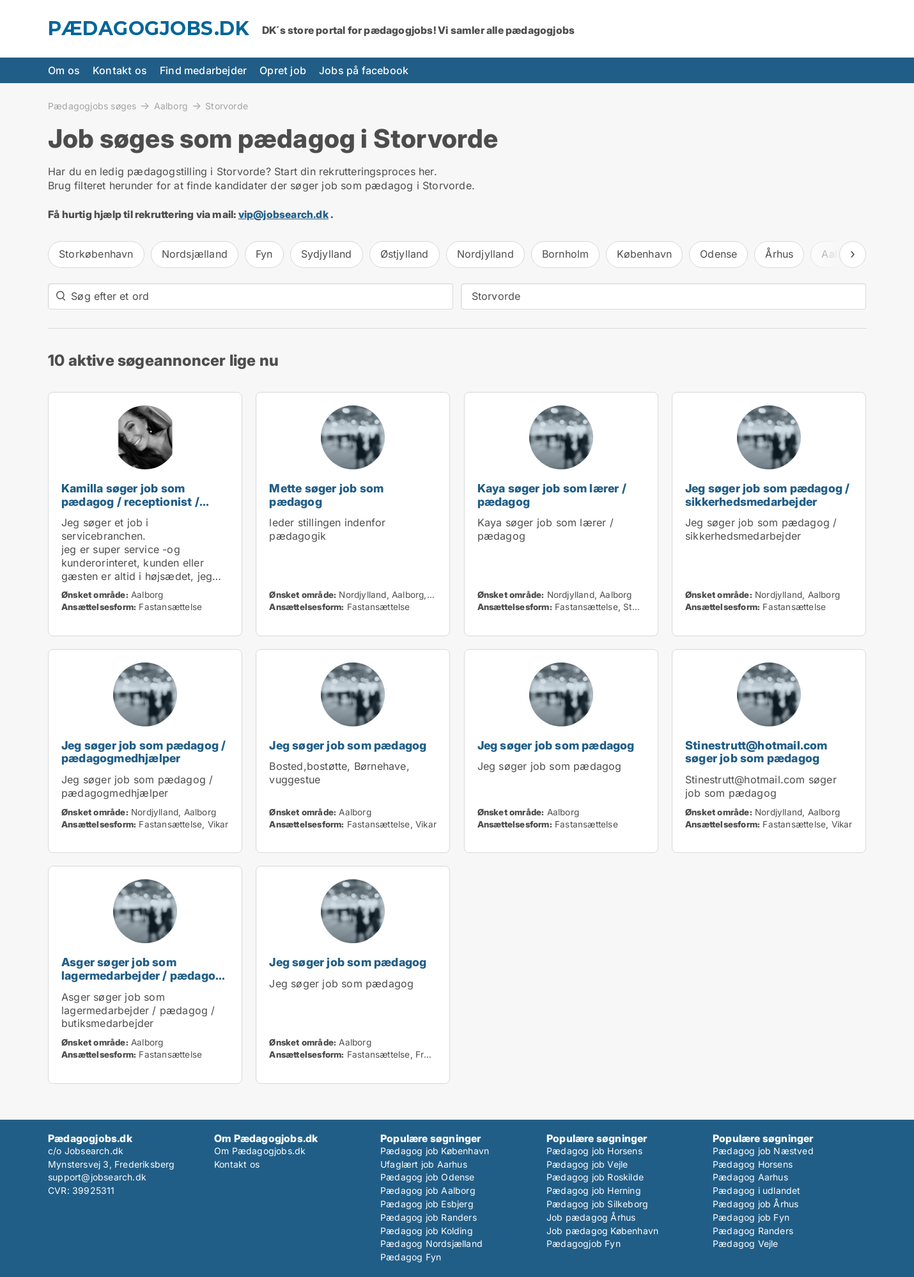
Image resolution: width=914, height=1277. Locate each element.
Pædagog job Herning (593, 1190)
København (644, 253)
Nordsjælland (195, 253)
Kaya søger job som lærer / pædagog (551, 495)
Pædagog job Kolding (426, 1230)
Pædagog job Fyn (751, 1217)
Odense (718, 253)
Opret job (282, 70)
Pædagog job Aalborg (428, 1190)
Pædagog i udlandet (757, 1190)
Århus (779, 253)
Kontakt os (120, 70)
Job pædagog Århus (590, 1217)
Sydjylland (326, 253)
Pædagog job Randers (428, 1217)
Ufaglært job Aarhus (423, 1164)
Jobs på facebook (363, 70)
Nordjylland (485, 253)
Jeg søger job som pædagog (347, 745)
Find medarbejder (203, 70)
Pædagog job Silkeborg (597, 1203)
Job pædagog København (602, 1230)
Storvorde (226, 106)
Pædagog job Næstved (763, 1150)
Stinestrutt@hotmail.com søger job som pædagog (756, 752)
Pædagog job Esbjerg (427, 1203)
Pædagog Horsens (753, 1164)
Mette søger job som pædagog (326, 495)
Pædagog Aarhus (750, 1176)
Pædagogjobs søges (92, 105)
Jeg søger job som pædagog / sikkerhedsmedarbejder (767, 495)
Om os (64, 70)
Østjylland (404, 253)
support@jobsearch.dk (97, 1176)
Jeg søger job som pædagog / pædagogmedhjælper (143, 752)
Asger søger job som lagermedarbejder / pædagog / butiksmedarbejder (141, 975)
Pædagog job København (434, 1150)
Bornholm (565, 253)
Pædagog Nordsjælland (431, 1243)
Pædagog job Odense (427, 1176)
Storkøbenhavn (96, 253)
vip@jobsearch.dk (283, 214)
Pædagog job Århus (755, 1203)
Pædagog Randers (753, 1230)
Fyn (264, 253)
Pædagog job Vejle (587, 1164)
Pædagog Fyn (410, 1256)
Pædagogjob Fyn (583, 1243)
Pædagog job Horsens (594, 1150)
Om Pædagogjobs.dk (260, 1150)
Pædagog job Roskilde (595, 1176)
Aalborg (171, 105)
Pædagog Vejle (745, 1243)
